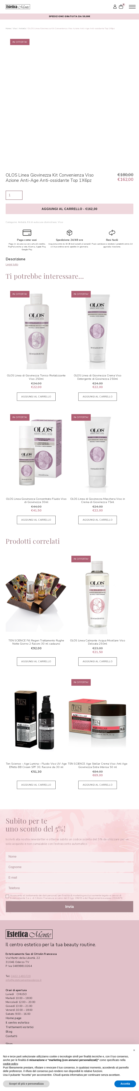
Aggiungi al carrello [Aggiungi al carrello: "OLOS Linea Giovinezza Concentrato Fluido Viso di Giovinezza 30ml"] (36, 519)
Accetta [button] (125, 1083)
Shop (9, 1044)
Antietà (22, 28)
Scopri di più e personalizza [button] (26, 1083)
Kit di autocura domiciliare (42, 222)
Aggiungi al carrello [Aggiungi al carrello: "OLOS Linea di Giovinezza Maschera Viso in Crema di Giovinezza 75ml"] (98, 519)
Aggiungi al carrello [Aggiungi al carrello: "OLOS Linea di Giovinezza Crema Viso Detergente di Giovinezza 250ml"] (98, 396)
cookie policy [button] (10, 1063)
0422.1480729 (21, 976)
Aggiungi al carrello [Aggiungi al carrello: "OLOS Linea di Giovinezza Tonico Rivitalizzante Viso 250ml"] (36, 396)
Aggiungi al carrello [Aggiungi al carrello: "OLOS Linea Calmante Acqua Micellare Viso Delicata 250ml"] (98, 661)
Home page (13, 1018)
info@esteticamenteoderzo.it (23, 980)
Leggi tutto (12, 264)
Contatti (11, 1036)
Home (8, 28)
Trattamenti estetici (19, 1027)
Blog (9, 1032)
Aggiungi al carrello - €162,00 (69, 209)
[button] (134, 1050)
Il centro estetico (17, 1023)
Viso (15, 28)
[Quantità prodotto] (14, 195)
